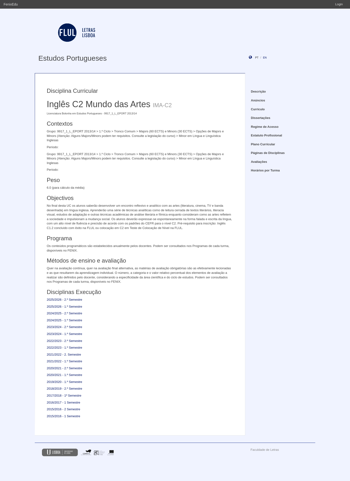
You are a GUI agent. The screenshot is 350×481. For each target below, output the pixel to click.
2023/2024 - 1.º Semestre (64, 334)
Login (339, 4)
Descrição (258, 91)
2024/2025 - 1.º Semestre (64, 320)
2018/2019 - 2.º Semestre (64, 388)
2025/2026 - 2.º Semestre (64, 299)
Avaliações (259, 162)
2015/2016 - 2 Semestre (63, 409)
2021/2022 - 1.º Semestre (64, 361)
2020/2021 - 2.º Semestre (64, 368)
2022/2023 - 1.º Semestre (64, 347)
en (265, 57)
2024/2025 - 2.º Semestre (64, 313)
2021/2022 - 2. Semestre (64, 354)
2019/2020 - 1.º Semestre (64, 382)
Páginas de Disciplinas (268, 153)
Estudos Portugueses (72, 58)
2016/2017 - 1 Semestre (63, 402)
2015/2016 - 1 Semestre (63, 416)
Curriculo (258, 109)
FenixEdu (11, 4)
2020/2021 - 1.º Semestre (64, 375)
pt (256, 57)
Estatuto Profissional (266, 135)
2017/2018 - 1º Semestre (64, 395)
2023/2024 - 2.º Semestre (64, 327)
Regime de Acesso (265, 127)
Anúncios (258, 100)
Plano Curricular (263, 144)
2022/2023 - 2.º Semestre (64, 341)
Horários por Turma (265, 170)
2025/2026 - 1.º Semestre (64, 306)
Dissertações (260, 118)
